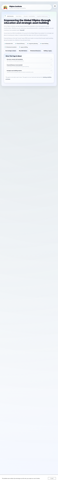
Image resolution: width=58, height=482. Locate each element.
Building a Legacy (48, 50)
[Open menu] (55, 6)
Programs (22, 281)
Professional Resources (35, 50)
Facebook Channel (16, 284)
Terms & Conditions (31, 287)
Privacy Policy (23, 287)
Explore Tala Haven (8, 266)
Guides (26, 281)
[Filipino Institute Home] (26, 7)
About (30, 281)
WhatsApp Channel (25, 284)
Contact (34, 281)
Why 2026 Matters (23, 50)
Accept (51, 478)
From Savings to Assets (10, 50)
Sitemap (39, 287)
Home (17, 281)
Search (50, 321)
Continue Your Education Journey (25, 266)
